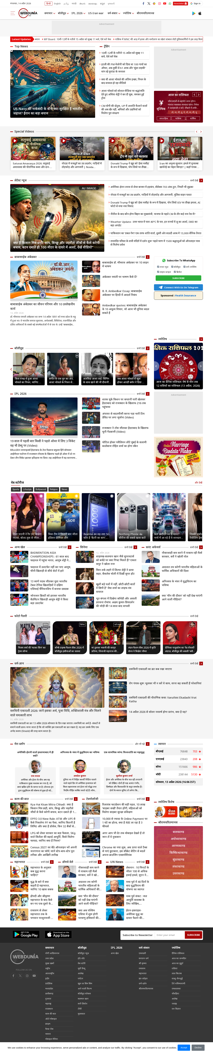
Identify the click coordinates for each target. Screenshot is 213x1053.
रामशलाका (176, 988)
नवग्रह (174, 1003)
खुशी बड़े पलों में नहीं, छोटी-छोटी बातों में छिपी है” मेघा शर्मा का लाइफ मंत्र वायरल (115, 587)
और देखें (198, 482)
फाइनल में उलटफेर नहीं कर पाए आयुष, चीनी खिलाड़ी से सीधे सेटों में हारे (50, 569)
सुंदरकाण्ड (178, 859)
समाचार (48, 13)
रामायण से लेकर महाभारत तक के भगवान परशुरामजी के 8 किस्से (41, 914)
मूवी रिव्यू (81, 968)
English (57, 3)
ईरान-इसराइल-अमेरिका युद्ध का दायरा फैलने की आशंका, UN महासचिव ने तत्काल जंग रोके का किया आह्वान (136, 914)
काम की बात (21, 799)
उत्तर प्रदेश (49, 958)
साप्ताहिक (164, 118)
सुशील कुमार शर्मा (124, 775)
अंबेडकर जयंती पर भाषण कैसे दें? (119, 277)
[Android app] (26, 934)
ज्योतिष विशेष (166, 802)
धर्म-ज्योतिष (191, 266)
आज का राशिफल (178, 95)
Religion (54, 489)
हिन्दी (48, 3)
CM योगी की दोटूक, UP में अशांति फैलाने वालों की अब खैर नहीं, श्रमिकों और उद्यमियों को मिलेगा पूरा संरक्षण (124, 109)
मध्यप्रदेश (49, 988)
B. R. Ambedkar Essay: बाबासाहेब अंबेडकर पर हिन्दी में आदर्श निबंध (122, 293)
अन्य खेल (19, 547)
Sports (15, 489)
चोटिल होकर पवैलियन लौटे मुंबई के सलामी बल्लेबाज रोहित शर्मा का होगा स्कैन (124, 444)
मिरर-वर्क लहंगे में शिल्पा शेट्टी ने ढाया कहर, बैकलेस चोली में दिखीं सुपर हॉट (115, 571)
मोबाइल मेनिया (51, 1038)
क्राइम (47, 1023)
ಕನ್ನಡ (102, 3)
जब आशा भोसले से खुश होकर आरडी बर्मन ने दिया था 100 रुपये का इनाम (131, 380)
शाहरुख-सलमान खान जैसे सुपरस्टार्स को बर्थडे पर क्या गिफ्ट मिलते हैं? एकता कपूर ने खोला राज (116, 560)
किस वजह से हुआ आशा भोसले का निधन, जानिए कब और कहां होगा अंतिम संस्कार (28, 380)
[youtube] (27, 975)
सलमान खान (83, 998)
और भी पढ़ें (140, 744)
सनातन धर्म (143, 958)
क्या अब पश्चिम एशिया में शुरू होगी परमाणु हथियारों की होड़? (88, 914)
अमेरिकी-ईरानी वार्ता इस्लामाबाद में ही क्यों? (35, 754)
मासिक (178, 118)
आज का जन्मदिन (179, 958)
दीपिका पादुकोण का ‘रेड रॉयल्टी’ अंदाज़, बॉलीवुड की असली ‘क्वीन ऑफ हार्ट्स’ (180, 649)
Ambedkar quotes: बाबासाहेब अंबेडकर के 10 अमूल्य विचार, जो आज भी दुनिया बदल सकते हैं (125, 309)
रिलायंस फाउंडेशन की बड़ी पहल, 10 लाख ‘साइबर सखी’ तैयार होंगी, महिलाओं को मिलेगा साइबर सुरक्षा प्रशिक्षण (123, 808)
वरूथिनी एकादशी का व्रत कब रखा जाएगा (150, 669)
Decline (198, 1047)
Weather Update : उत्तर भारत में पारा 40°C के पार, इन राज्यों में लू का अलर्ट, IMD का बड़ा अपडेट (153, 223)
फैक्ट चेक (49, 1028)
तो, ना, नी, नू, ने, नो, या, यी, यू (184, 112)
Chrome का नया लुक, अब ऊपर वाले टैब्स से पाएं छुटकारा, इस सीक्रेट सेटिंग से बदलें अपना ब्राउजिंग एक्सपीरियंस (124, 851)
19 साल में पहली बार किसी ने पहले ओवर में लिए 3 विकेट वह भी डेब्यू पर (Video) (42, 443)
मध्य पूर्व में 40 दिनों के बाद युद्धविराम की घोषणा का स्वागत (137, 885)
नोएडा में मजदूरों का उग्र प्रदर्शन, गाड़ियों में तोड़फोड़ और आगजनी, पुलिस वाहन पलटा (151, 194)
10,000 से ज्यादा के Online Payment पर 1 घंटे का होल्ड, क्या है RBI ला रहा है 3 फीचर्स (125, 822)
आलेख (80, 973)
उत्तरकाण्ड (178, 873)
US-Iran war (96, 13)
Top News (21, 46)
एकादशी (142, 953)
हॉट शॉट (81, 958)
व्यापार (162, 744)
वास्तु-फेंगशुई (177, 978)
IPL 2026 (77, 13)
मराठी (74, 3)
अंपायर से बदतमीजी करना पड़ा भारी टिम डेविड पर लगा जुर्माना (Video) (123, 415)
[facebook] (13, 975)
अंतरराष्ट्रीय (49, 973)
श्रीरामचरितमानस (145, 13)
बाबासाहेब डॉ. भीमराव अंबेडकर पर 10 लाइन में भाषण (125, 264)
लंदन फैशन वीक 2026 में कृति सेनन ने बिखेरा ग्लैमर (142, 649)
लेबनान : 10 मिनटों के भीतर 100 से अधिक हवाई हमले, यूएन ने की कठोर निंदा (137, 871)
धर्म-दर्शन (143, 983)
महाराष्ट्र (48, 1003)
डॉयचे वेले (67, 862)
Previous (12, 83)
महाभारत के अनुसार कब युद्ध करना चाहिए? (40, 871)
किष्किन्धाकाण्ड (178, 853)
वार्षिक (193, 118)
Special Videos (24, 131)
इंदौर (47, 978)
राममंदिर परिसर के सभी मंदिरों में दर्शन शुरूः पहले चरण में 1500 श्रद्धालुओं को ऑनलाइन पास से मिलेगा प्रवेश (155, 242)
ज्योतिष (127, 13)
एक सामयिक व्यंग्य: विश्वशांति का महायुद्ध (124, 752)
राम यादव (35, 775)
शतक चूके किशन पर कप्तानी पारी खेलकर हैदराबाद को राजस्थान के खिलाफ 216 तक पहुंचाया (124, 403)
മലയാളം (92, 3)
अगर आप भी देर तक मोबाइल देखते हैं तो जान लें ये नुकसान (123, 835)
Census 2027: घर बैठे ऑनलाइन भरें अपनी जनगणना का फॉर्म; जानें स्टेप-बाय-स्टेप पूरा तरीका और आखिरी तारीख (53, 851)
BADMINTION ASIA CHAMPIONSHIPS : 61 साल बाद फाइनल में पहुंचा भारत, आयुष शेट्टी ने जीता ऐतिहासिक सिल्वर (49, 556)
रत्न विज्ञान (176, 1008)
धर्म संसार (117, 624)
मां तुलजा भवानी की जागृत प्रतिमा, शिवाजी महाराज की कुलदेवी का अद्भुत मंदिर (104, 649)
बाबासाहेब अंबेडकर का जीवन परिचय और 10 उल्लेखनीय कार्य (42, 306)
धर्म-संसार (112, 13)
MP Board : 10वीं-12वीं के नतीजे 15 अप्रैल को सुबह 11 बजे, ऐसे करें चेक (91, 39)
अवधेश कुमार (80, 775)
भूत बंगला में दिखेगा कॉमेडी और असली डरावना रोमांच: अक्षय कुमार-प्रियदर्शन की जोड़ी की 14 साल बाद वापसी (116, 602)
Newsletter (179, 3)
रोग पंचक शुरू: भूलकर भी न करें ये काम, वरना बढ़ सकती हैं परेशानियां (165, 683)
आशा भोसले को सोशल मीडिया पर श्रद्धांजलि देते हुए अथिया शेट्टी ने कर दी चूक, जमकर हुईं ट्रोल (122, 94)
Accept (184, 1047)
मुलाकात (81, 1013)
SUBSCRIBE (178, 278)
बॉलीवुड (62, 13)
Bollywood (41, 489)
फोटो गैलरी (20, 616)
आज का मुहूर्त (177, 963)
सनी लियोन (82, 1003)
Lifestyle (27, 489)
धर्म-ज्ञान (19, 663)
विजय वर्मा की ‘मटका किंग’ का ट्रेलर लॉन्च (32, 649)
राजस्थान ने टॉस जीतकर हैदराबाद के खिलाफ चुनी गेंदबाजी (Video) (125, 429)
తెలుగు (82, 3)
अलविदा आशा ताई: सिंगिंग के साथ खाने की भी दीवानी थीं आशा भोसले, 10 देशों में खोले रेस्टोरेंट (96, 380)
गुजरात (48, 998)
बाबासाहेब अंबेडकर (25, 257)
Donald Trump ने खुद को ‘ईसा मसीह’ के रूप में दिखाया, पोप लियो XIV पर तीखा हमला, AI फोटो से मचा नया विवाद (155, 204)
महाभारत (19, 862)
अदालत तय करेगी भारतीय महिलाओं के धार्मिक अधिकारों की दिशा (182, 569)
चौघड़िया (175, 993)
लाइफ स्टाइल (165, 271)
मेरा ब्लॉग (19, 744)
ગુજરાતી (111, 3)
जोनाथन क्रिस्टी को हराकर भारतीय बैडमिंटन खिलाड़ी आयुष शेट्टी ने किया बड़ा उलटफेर (49, 599)
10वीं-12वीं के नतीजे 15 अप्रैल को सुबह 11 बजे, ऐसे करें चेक (122, 54)
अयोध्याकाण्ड (178, 839)
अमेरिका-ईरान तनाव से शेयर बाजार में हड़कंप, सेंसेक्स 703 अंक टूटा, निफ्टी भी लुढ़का (151, 187)
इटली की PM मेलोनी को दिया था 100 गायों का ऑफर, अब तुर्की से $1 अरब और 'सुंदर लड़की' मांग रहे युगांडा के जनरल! (124, 68)
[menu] (13, 13)
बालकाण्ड (178, 832)
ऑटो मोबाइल (51, 1018)
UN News (116, 862)
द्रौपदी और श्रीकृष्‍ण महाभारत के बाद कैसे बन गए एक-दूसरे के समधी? (41, 899)
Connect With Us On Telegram (178, 287)
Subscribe (193, 935)
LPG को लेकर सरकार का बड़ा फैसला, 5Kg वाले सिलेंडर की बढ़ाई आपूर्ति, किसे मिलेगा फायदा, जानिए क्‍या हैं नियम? (52, 836)
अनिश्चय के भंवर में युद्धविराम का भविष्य (179, 583)
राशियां (174, 968)
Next (93, 83)
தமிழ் (66, 3)
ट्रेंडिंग (107, 46)
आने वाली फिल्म (85, 988)
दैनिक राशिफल (178, 953)
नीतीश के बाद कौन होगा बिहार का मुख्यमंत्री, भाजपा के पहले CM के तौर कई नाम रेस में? (152, 214)
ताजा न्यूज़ (164, 266)
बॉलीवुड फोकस (84, 993)
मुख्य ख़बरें (49, 963)
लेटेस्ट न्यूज (20, 180)
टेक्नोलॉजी (92, 799)
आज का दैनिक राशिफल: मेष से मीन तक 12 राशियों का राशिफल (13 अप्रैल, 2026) (178, 383)
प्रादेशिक (48, 983)
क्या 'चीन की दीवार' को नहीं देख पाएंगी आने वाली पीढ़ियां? (182, 597)
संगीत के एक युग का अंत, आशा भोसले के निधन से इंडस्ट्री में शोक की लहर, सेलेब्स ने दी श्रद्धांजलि (61, 380)
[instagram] (34, 975)
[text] (33, 149)
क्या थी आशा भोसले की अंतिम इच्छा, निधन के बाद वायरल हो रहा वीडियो (123, 81)
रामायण (142, 968)
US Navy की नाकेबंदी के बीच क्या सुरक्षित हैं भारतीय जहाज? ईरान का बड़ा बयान (47, 110)
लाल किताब (177, 973)
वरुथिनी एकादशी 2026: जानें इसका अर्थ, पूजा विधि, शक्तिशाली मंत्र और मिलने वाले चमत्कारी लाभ (55, 713)
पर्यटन (80, 978)
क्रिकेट (179, 271)
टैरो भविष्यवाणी (178, 983)
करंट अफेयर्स (153, 547)
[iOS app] (58, 934)
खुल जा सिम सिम (85, 983)
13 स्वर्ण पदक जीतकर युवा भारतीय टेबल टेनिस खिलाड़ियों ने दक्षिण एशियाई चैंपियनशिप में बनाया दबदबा (49, 585)
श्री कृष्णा (142, 963)
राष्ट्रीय (47, 968)
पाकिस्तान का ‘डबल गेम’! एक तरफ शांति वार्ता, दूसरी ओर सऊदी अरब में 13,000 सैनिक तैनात (155, 233)
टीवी (80, 1008)
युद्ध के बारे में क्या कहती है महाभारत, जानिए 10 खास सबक (41, 885)
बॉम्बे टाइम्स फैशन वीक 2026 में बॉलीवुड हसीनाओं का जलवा (69, 649)
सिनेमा (84, 547)
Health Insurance (178, 295)
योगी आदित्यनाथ (52, 953)
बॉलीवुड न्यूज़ (83, 953)
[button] (196, 3)
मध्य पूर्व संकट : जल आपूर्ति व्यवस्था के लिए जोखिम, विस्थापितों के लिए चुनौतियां (136, 899)
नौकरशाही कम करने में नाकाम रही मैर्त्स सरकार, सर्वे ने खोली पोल (182, 554)
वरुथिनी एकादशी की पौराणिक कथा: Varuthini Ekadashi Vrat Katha (163, 699)
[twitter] (20, 975)
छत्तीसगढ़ (49, 993)
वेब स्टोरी (81, 963)
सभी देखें (194, 180)
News (64, 489)
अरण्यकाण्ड (178, 846)
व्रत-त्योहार (143, 978)
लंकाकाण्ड (178, 866)
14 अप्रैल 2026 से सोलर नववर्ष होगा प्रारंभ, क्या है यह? (158, 712)
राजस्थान (49, 1008)
